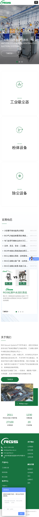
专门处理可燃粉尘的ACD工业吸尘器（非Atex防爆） (16, 241)
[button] (36, 2)
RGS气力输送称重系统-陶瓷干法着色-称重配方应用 (16, 236)
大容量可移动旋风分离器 (14, 231)
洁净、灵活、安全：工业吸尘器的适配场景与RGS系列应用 (16, 246)
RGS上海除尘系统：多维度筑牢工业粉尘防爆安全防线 (16, 256)
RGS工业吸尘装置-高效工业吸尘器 (16, 266)
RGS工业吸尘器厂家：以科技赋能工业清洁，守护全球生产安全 (16, 261)
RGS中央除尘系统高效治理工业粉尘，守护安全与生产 (16, 251)
